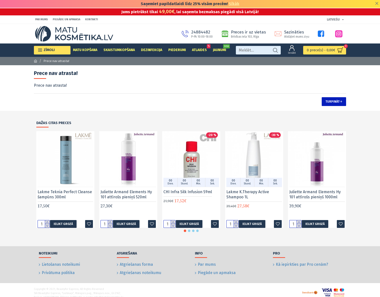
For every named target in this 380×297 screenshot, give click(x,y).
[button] (185, 231)
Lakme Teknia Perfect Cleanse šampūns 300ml (65, 194)
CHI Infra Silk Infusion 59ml (187, 192)
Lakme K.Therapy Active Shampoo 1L (247, 194)
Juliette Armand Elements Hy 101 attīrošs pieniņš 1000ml (315, 194)
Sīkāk (234, 3)
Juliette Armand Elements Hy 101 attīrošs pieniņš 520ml (126, 194)
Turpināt (332, 101)
